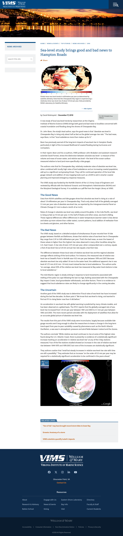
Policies (81, 527)
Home (42, 43)
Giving (46, 509)
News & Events (53, 43)
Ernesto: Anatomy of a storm (54, 432)
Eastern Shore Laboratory (71, 500)
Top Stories (65, 43)
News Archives (79, 43)
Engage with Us (50, 500)
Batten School (28, 509)
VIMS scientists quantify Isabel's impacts (59, 439)
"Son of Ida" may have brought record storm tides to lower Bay (66, 426)
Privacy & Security (94, 527)
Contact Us (61, 483)
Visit (63, 509)
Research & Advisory (30, 504)
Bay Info (64, 504)
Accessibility (27, 527)
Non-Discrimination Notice (64, 527)
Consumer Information (43, 527)
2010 (88, 43)
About (24, 500)
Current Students (94, 509)
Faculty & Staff (93, 504)
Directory (90, 500)
